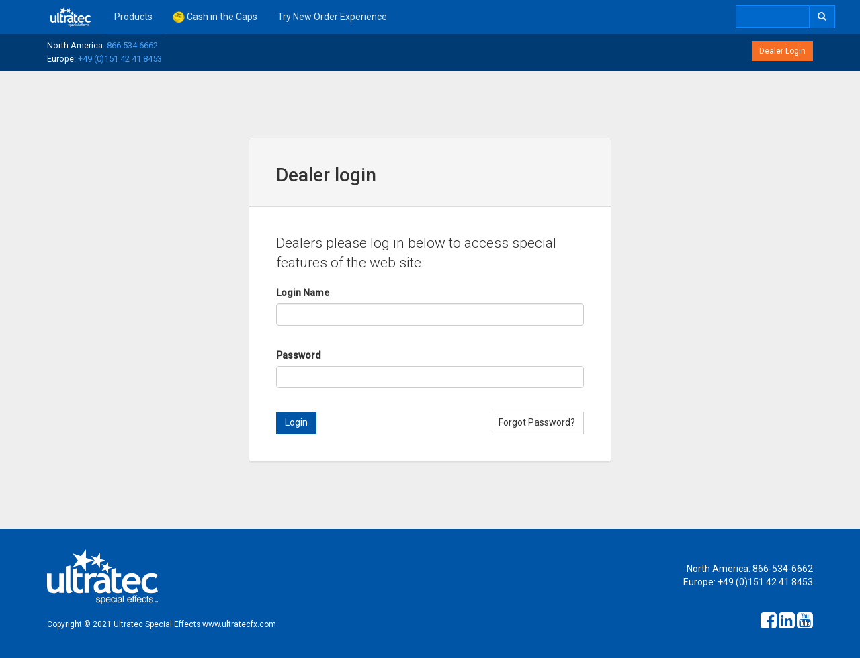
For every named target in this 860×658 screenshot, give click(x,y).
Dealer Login (782, 51)
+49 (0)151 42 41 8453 (120, 59)
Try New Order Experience (332, 16)
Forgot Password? (537, 422)
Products (133, 16)
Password (298, 355)
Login (296, 422)
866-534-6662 (132, 45)
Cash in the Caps (215, 17)
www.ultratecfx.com (239, 624)
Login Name (302, 292)
